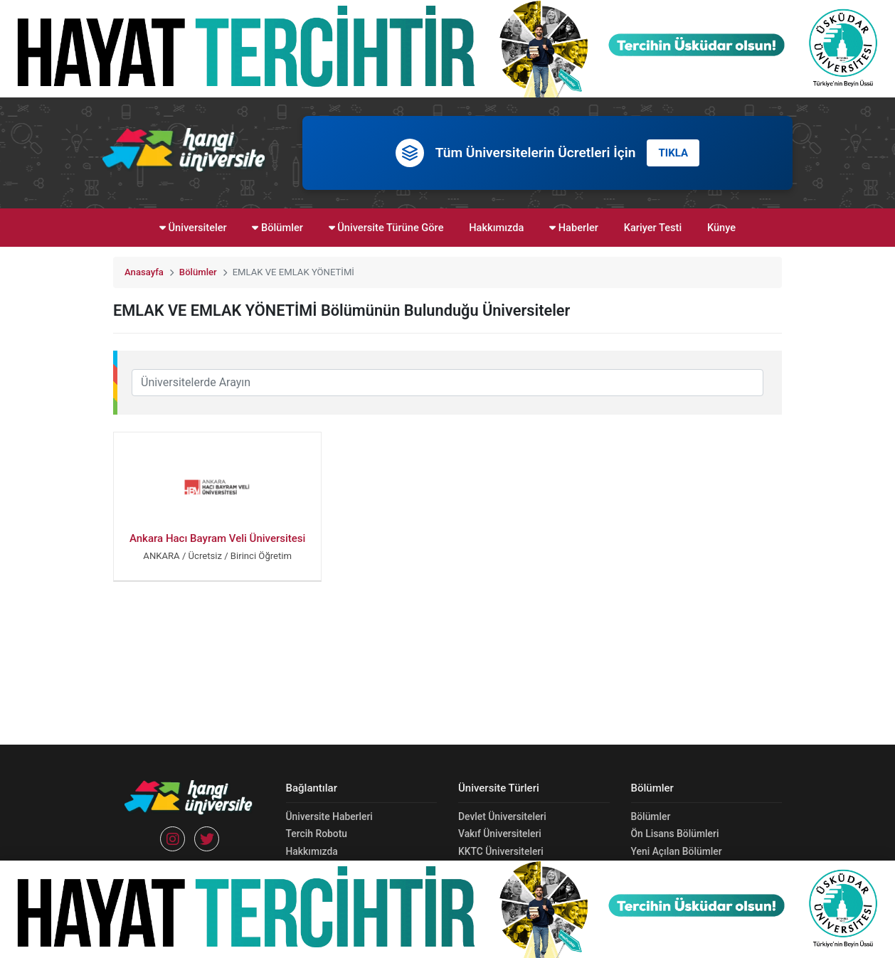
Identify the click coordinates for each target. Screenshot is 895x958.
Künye (721, 227)
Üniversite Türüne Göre (386, 227)
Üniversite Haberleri (329, 816)
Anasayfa (144, 272)
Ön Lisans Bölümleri (675, 833)
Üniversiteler (193, 227)
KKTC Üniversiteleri (501, 851)
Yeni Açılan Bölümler (676, 851)
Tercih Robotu (316, 833)
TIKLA (673, 153)
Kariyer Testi (653, 227)
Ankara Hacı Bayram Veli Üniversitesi (217, 538)
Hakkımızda (496, 227)
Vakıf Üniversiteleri (499, 833)
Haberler (573, 227)
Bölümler (277, 227)
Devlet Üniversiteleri (502, 816)
